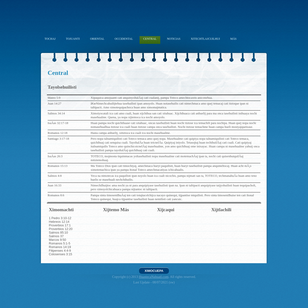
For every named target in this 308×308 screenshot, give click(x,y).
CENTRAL (149, 38)
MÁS (233, 38)
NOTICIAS (173, 38)
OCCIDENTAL (124, 38)
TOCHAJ (50, 38)
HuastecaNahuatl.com (153, 277)
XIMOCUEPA (154, 271)
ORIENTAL (97, 38)
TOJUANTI (73, 38)
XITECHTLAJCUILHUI (205, 38)
